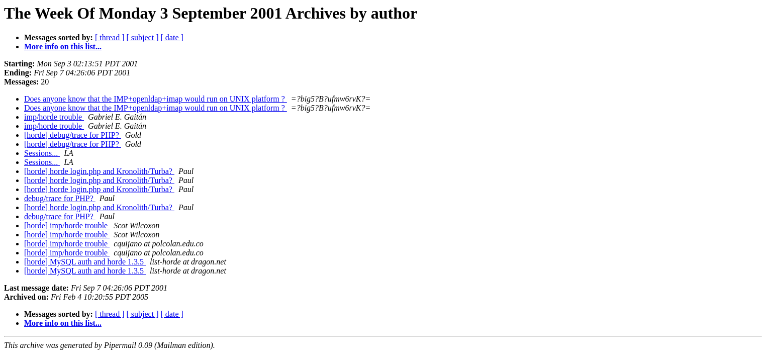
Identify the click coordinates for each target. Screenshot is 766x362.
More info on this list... (63, 46)
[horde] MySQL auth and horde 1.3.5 (85, 261)
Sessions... (42, 153)
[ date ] (172, 37)
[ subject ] (143, 37)
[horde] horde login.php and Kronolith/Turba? (99, 171)
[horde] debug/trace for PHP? (72, 135)
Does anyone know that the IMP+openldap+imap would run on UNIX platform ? (155, 99)
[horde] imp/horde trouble (67, 225)
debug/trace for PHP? (59, 198)
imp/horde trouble (54, 117)
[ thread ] (110, 37)
